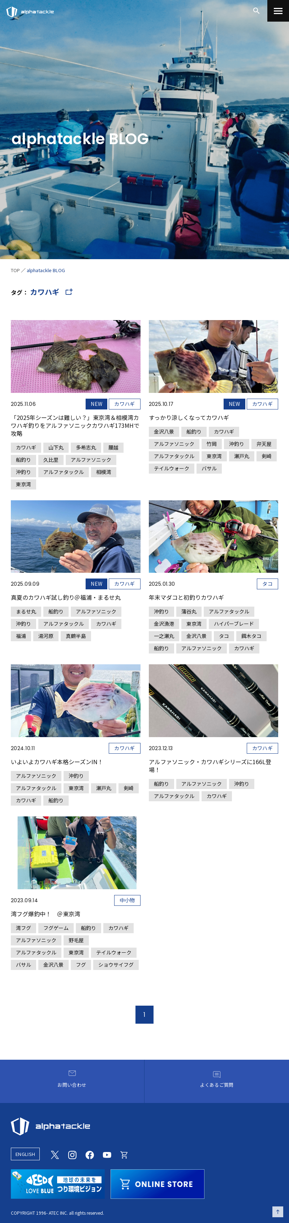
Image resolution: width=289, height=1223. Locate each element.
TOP (15, 270)
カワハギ (124, 403)
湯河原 (45, 635)
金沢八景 (164, 431)
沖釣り (23, 471)
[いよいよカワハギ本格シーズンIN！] (76, 735)
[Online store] (124, 1154)
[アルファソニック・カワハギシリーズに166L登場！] (214, 732)
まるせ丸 (26, 611)
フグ (81, 964)
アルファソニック (91, 459)
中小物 (127, 900)
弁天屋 (264, 443)
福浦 (21, 635)
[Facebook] (89, 1154)
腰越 (113, 447)
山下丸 (56, 447)
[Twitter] (55, 1154)
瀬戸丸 (241, 456)
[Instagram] (72, 1154)
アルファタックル (63, 471)
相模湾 (103, 471)
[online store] (157, 1183)
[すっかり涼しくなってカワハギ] (214, 397)
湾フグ (23, 927)
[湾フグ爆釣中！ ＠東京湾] (76, 893)
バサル (209, 468)
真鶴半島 (76, 635)
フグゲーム (56, 927)
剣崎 (267, 456)
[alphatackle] (144, 1126)
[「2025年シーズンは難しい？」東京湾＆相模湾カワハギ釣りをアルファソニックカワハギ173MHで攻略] (76, 404)
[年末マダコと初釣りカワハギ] (214, 577)
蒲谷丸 (189, 611)
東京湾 (23, 484)
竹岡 (212, 443)
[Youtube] (107, 1154)
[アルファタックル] (30, 10)
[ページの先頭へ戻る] (277, 1211)
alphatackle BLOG (46, 270)
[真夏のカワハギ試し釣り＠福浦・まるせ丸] (76, 571)
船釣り (23, 459)
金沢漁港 (164, 623)
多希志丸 (86, 447)
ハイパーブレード (234, 623)
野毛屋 (76, 940)
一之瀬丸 (164, 635)
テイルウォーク (171, 468)
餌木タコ (251, 635)
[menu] (278, 11)
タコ (267, 583)
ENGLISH (25, 1154)
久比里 (51, 459)
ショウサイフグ (116, 964)
